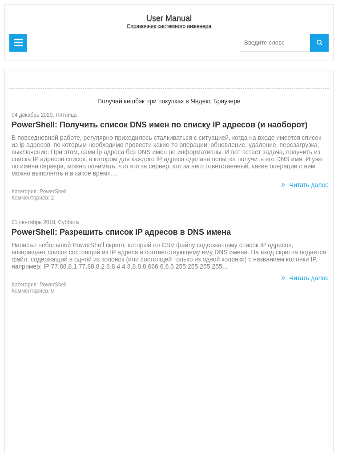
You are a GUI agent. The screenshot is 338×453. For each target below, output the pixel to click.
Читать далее (305, 184)
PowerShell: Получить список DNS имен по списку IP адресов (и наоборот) (160, 124)
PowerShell (53, 191)
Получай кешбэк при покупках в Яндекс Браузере (169, 101)
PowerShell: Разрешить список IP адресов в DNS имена (121, 232)
